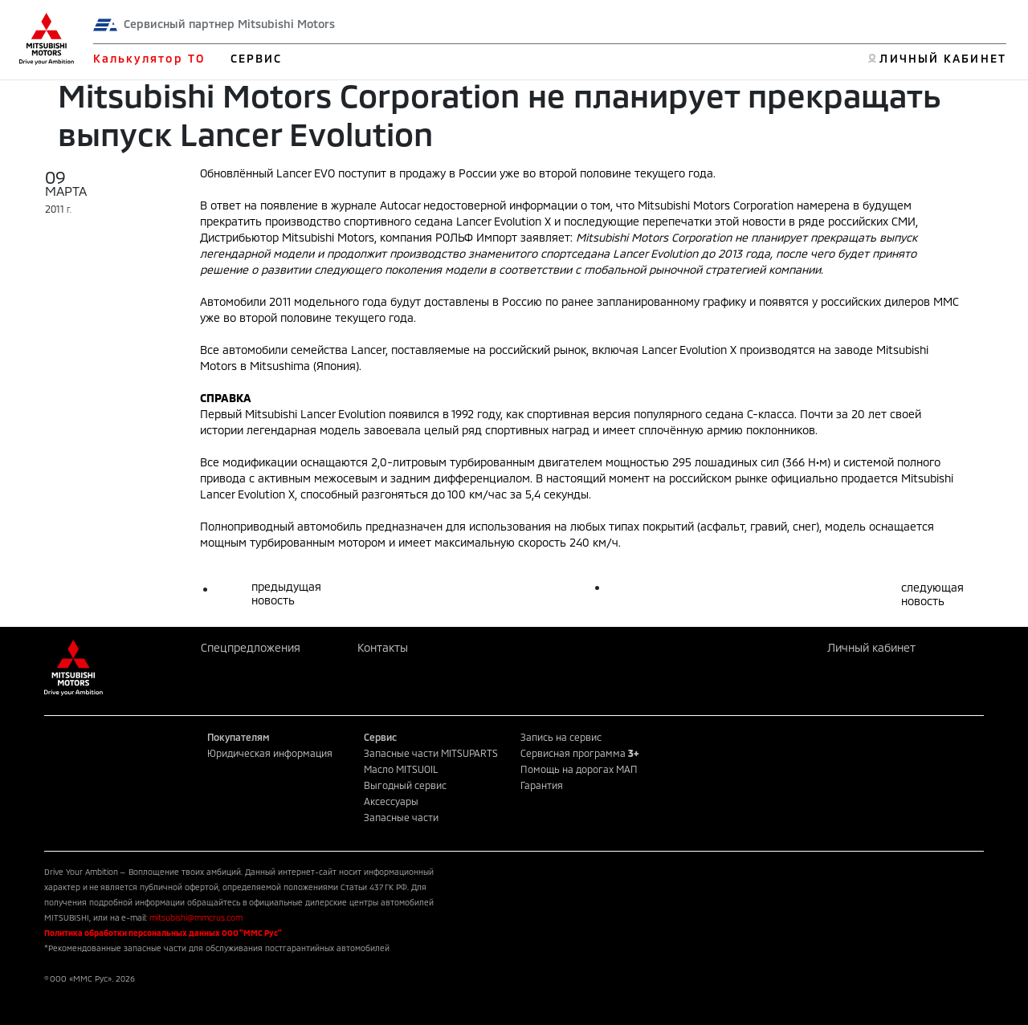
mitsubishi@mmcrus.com (196, 917)
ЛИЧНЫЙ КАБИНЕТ (942, 58)
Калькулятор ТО (149, 58)
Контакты (382, 647)
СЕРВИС (256, 58)
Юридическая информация (269, 753)
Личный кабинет (871, 647)
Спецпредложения (250, 647)
